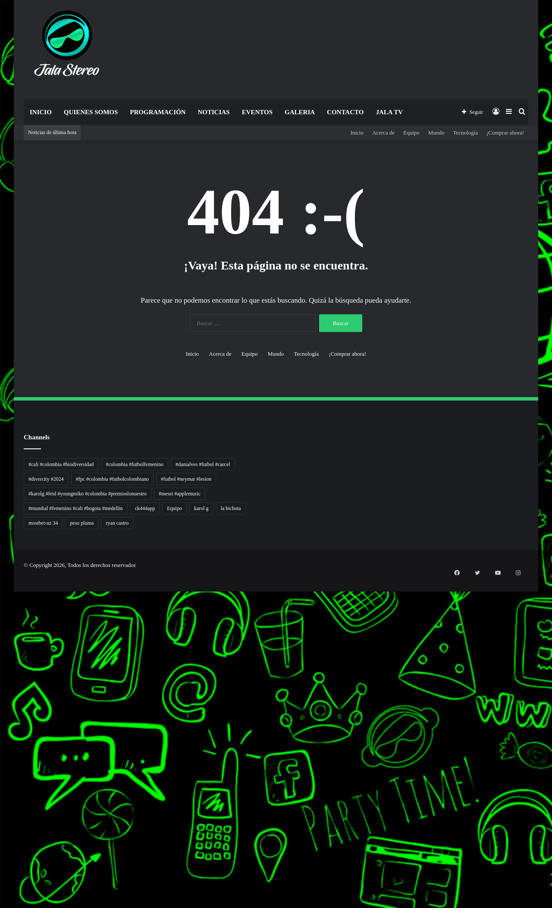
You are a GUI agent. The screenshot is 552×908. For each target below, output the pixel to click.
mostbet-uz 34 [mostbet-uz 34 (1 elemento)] (43, 523)
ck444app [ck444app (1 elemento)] (145, 508)
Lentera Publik (1, 733)
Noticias (213, 112)
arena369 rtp (1, 688)
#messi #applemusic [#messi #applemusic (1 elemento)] (180, 494)
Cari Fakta (1, 830)
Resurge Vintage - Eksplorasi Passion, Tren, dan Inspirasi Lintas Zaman (8, 636)
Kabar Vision (1, 754)
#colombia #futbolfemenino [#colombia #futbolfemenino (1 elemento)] (134, 464)
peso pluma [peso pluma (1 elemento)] (82, 523)
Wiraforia (1, 728)
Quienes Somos (91, 112)
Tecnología (465, 132)
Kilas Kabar (1, 851)
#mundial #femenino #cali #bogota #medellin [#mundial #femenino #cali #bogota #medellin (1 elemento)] (75, 508)
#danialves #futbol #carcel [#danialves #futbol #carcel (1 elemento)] (203, 464)
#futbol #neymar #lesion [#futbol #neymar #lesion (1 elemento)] (186, 479)
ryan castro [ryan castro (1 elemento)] (117, 523)
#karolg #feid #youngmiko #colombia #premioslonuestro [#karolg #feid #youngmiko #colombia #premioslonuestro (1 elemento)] (87, 494)
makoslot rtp (1, 790)
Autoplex (1, 605)
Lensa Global (1, 657)
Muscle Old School (2, 662)
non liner (1, 600)
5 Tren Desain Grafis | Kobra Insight (4, 631)
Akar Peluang (1, 697)
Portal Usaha (1, 856)
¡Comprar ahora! (505, 132)
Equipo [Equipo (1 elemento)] (174, 508)
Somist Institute (1, 825)
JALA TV (389, 112)
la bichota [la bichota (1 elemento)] (231, 508)
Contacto (345, 112)
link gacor (1, 667)
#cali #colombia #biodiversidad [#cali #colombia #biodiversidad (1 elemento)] (61, 464)
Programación (157, 112)
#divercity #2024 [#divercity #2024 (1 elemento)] (46, 479)
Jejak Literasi (1, 764)
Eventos (257, 112)
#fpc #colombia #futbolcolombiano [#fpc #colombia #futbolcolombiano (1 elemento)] (112, 479)
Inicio (41, 112)
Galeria (300, 112)
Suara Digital (1, 759)
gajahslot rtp (1, 785)
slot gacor (1, 861)
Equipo (411, 132)
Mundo (436, 132)
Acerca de (383, 132)
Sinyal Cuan (1, 702)
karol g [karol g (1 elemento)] (201, 508)
